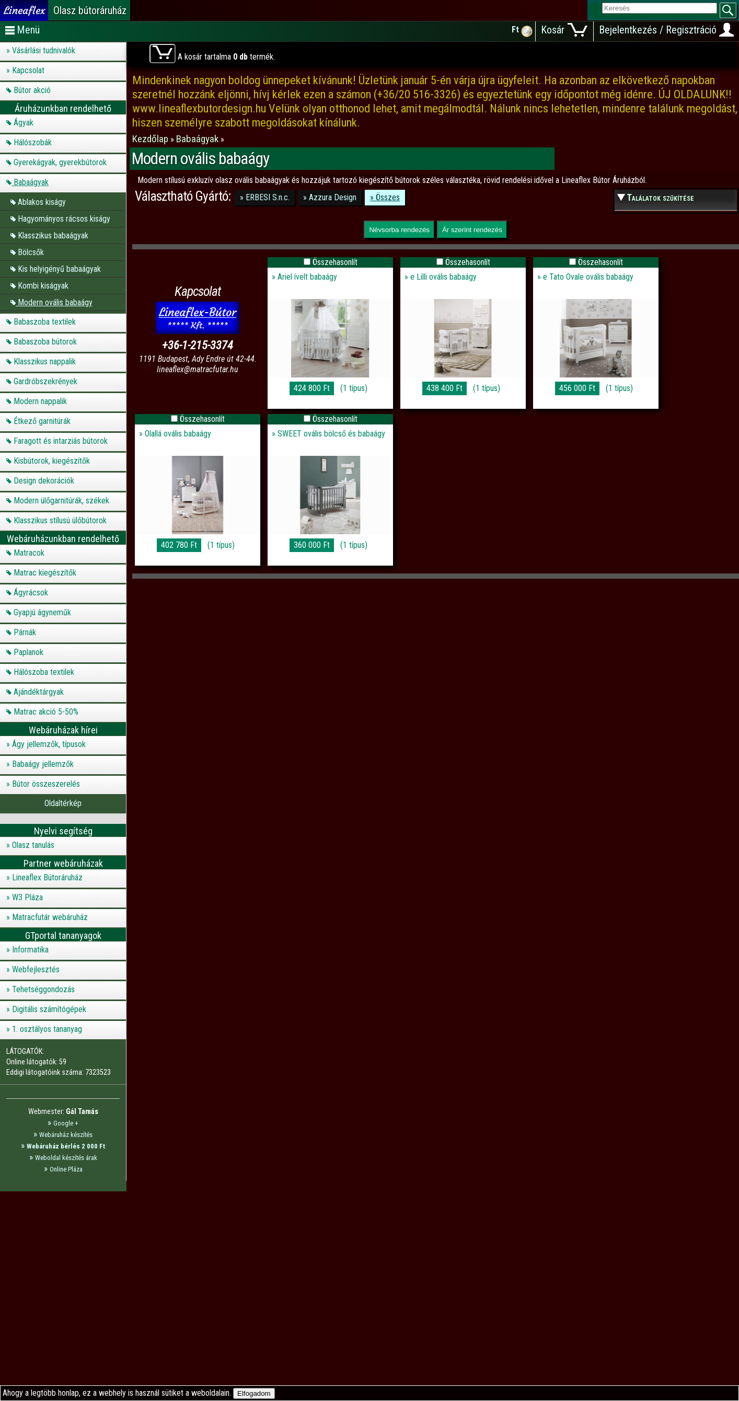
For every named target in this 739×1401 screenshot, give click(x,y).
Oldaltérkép (63, 803)
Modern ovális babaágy (55, 301)
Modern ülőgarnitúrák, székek (61, 501)
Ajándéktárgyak (39, 692)
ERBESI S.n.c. (268, 197)
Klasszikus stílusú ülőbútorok (60, 520)
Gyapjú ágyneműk (42, 612)
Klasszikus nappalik (45, 361)
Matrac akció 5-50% (46, 712)
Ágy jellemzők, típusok (49, 744)
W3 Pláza (27, 897)
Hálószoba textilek (44, 672)
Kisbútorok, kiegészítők (52, 461)
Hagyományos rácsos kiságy (64, 218)
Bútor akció (32, 90)
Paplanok (28, 652)
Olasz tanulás (33, 845)
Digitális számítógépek (49, 1009)
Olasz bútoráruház (89, 10)
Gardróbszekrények (45, 381)
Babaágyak (31, 182)
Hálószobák (33, 142)
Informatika (30, 950)
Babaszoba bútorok (45, 342)
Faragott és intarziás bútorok (61, 441)
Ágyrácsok (31, 593)
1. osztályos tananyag (47, 1029)
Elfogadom (254, 1393)
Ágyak (23, 123)
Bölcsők (31, 251)
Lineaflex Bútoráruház (47, 877)
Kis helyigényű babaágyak (59, 268)
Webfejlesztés (36, 969)
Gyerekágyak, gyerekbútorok (60, 162)
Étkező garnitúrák (42, 421)
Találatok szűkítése (660, 197)
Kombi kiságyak (43, 285)
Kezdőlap (151, 139)
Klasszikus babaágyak (53, 235)
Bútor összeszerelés (46, 784)
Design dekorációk (44, 481)
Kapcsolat (28, 70)
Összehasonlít (335, 262)
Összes (388, 197)
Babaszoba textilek (45, 322)
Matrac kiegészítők (45, 573)
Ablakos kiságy (42, 201)
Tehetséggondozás (43, 989)
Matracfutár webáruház (50, 917)
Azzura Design (332, 197)
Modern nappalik (40, 401)
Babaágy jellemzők (43, 764)
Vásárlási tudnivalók (43, 50)
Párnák (25, 632)
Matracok (29, 553)
